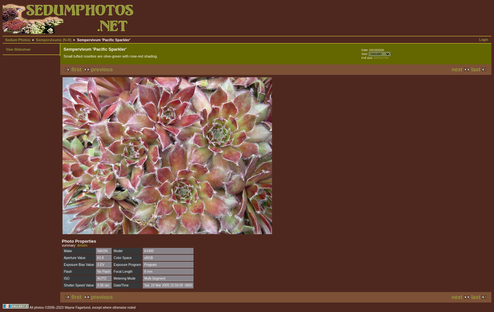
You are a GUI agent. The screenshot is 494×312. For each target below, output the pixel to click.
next (457, 69)
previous (102, 69)
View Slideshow (18, 49)
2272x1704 (381, 58)
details (82, 245)
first (76, 69)
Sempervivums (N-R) (53, 40)
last (475, 69)
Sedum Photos (17, 40)
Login (483, 40)
